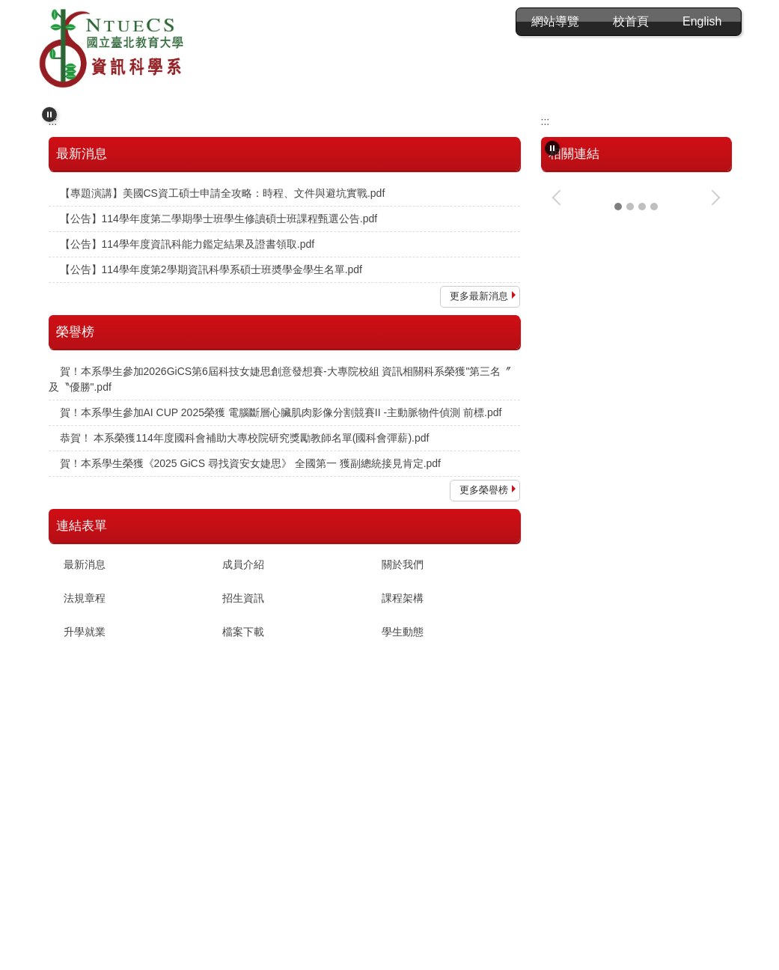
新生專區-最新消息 (596, 567)
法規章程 (85, 762)
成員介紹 (243, 728)
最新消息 (85, 728)
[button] (49, 107)
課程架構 (403, 762)
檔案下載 (243, 796)
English (701, 21)
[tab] (366, 251)
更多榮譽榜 (483, 653)
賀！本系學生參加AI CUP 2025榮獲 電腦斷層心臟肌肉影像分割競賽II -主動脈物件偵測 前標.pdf (281, 576)
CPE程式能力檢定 (594, 644)
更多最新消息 (479, 459)
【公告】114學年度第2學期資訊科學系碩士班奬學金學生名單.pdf (211, 433)
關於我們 (403, 728)
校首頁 (631, 21)
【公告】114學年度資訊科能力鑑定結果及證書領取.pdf (187, 407)
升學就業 (85, 796)
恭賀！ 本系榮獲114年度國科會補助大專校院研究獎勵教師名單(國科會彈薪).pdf (245, 601)
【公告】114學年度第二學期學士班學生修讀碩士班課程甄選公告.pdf (219, 382)
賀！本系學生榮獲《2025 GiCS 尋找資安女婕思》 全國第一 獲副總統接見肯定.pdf (251, 626)
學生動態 (403, 796)
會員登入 (555, 21)
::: (411, 21)
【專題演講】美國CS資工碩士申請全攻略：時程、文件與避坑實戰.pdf (222, 356)
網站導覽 (474, 21)
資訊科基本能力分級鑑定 (610, 721)
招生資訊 (243, 762)
